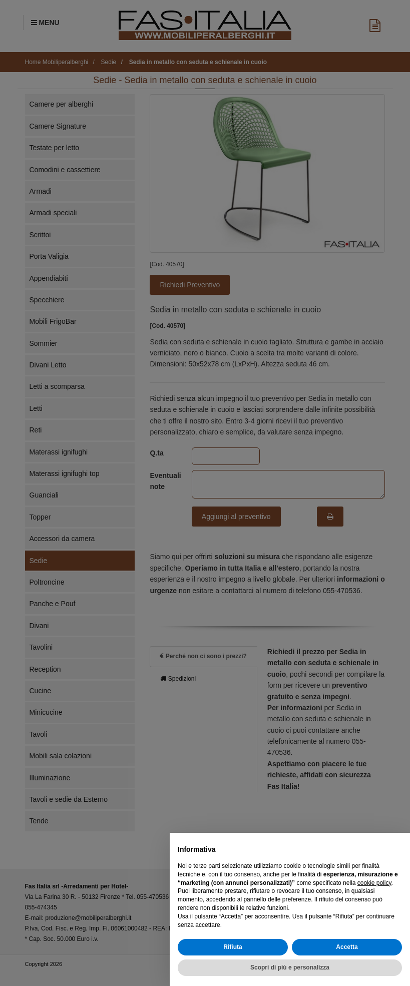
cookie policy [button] (374, 882)
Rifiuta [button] (232, 946)
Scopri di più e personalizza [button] (289, 967)
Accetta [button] (346, 946)
